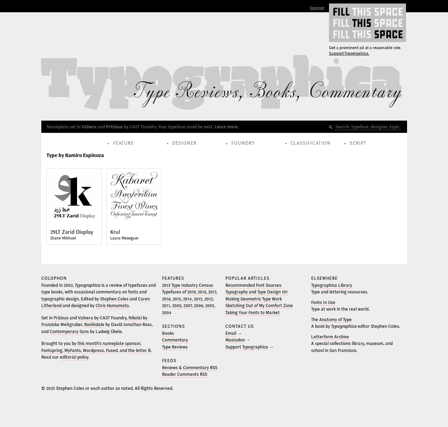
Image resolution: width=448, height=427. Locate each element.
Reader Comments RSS (184, 374)
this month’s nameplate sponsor (108, 343)
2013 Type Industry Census (187, 285)
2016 (166, 299)
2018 (202, 292)
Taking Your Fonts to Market (252, 313)
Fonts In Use (323, 302)
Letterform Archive (330, 337)
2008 (176, 306)
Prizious (61, 318)
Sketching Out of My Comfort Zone (259, 306)
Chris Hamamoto (112, 306)
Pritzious (114, 127)
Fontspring (51, 350)
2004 (167, 313)
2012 (208, 299)
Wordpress (93, 350)
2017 (212, 292)
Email (230, 333)
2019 (191, 292)
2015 (177, 299)
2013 (198, 299)
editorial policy (74, 357)
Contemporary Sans (69, 331)
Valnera (89, 127)
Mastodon (235, 340)
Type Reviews (175, 347)
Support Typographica (246, 347)
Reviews (207, 92)
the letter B (139, 350)
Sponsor (317, 8)
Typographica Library (331, 285)
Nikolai (135, 318)
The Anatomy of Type (331, 320)
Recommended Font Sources (253, 285)
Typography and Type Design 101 (256, 292)
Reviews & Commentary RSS (189, 368)
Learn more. (227, 127)
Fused (112, 350)
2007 (187, 306)
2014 (187, 299)
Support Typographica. (349, 53)
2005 (209, 306)
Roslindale (94, 324)
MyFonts (72, 350)
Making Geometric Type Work (253, 299)
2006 (198, 306)
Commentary (355, 92)
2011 (166, 306)
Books (273, 92)
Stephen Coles (114, 299)
